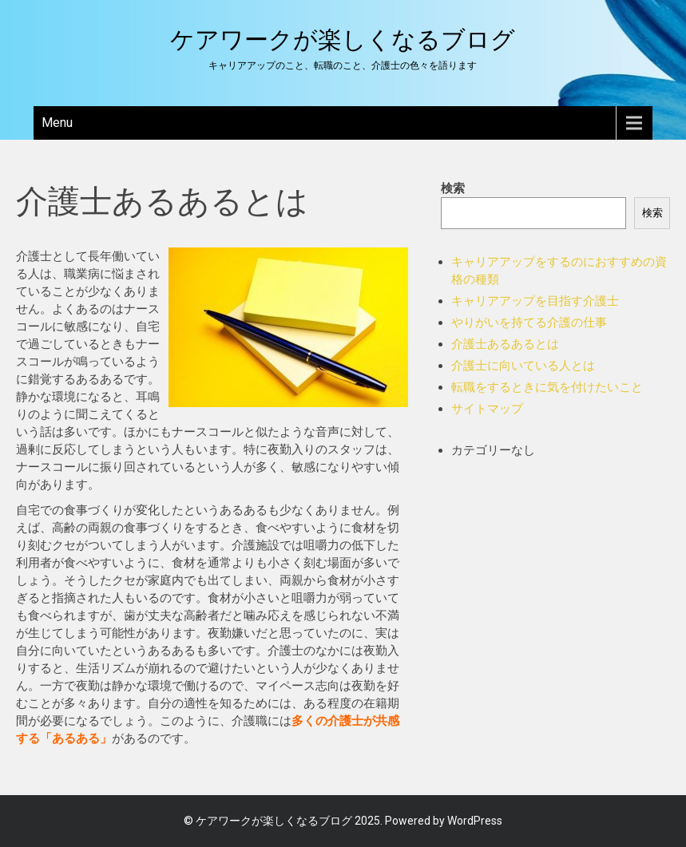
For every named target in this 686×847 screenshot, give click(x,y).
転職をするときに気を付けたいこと (547, 387)
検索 (453, 188)
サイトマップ (487, 409)
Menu (57, 122)
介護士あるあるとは (505, 344)
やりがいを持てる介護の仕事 (529, 322)
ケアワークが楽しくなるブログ (342, 39)
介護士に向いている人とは (523, 365)
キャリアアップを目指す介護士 (535, 301)
